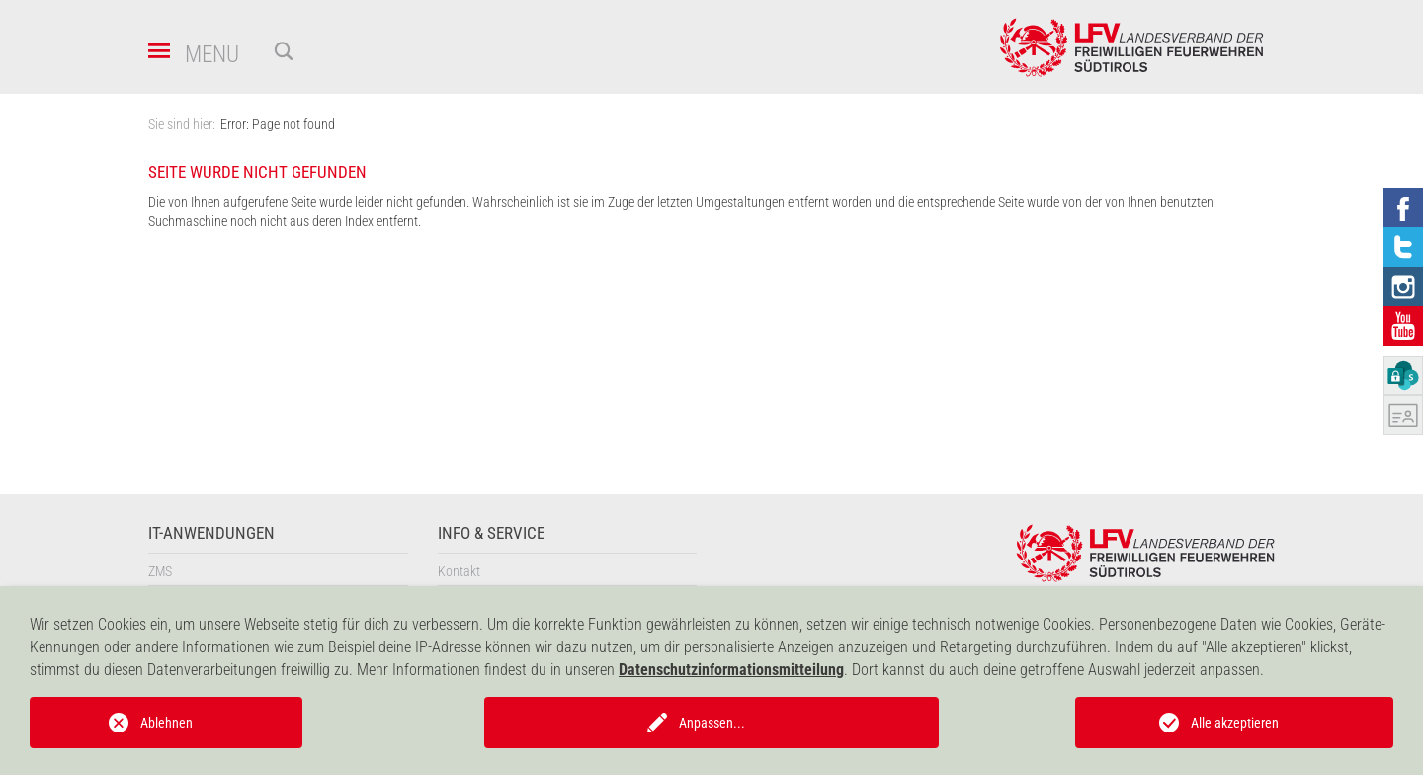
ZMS (160, 571)
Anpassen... (712, 723)
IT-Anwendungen (211, 533)
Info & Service (491, 533)
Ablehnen (166, 723)
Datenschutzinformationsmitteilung (731, 669)
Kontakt (459, 571)
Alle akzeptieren (1235, 723)
